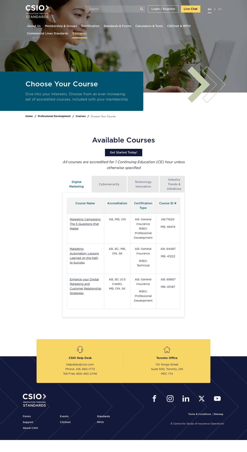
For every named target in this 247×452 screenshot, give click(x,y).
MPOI (100, 422)
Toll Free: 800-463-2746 (80, 373)
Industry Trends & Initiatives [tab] (174, 184)
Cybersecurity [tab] (109, 184)
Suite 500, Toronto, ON (167, 369)
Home (29, 116)
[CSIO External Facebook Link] (155, 399)
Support (28, 422)
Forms (27, 416)
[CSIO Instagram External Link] (171, 399)
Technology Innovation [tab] (143, 184)
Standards (103, 416)
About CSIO (30, 428)
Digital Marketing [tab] (76, 184)
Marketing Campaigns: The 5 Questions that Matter (85, 224)
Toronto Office (167, 358)
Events (64, 416)
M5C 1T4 (167, 373)
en (209, 10)
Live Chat (191, 9)
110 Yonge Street (167, 364)
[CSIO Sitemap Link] (218, 414)
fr (220, 10)
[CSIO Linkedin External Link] (187, 399)
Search (142, 9)
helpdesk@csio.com (80, 364)
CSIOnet (65, 422)
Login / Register (163, 9)
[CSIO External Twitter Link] (202, 399)
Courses (81, 116)
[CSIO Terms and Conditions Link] (200, 414)
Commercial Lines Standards (47, 33)
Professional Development (54, 116)
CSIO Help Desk (80, 358)
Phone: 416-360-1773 (80, 369)
